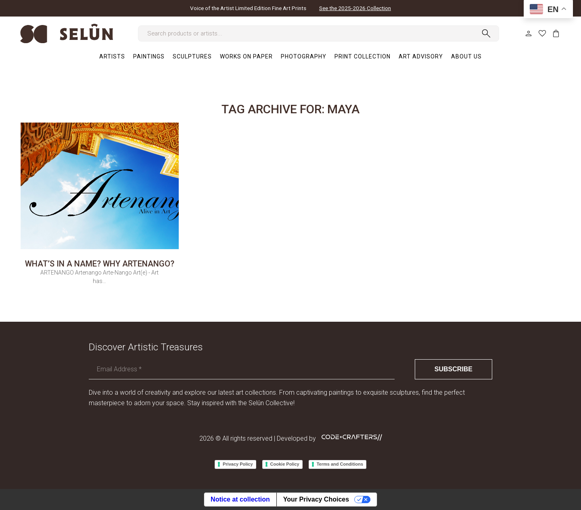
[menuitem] (112, 56)
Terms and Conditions (340, 464)
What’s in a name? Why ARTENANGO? (99, 264)
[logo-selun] (66, 33)
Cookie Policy (284, 464)
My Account (528, 33)
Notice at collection (240, 499)
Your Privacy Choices (316, 499)
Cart (556, 33)
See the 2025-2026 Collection (355, 8)
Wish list (542, 33)
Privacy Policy (238, 464)
